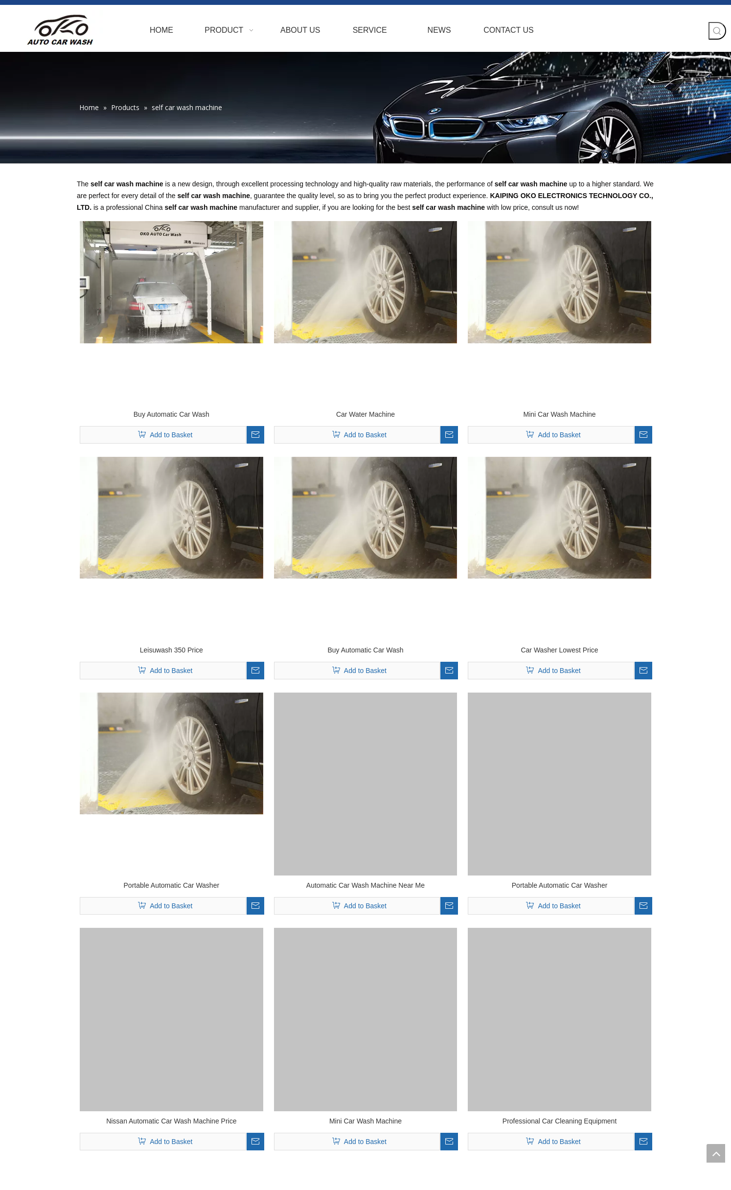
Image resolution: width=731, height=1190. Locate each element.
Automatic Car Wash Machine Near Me (365, 885)
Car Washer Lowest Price (559, 650)
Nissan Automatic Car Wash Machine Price (171, 1121)
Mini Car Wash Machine (560, 414)
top (716, 1153)
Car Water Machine (365, 414)
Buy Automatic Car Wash (171, 414)
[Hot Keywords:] (717, 31)
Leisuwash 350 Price (171, 650)
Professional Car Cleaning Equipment (560, 1121)
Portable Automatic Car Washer (172, 885)
